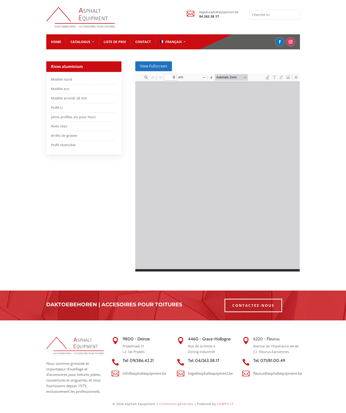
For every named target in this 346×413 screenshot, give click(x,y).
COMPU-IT (225, 404)
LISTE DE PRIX (115, 41)
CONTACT (143, 41)
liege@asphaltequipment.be (218, 12)
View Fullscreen (153, 66)
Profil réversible (63, 145)
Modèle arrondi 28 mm (69, 98)
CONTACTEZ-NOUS (253, 305)
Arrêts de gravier (64, 135)
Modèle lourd (61, 79)
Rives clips (59, 126)
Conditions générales (176, 404)
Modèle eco (60, 89)
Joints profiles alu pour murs (73, 117)
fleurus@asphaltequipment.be (277, 373)
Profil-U (56, 107)
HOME (56, 41)
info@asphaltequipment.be (144, 373)
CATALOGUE (80, 41)
